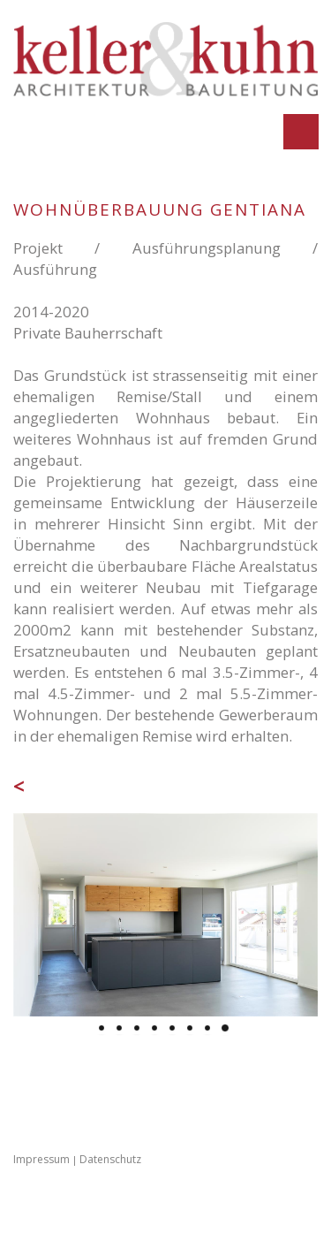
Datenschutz (110, 1159)
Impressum (41, 1159)
